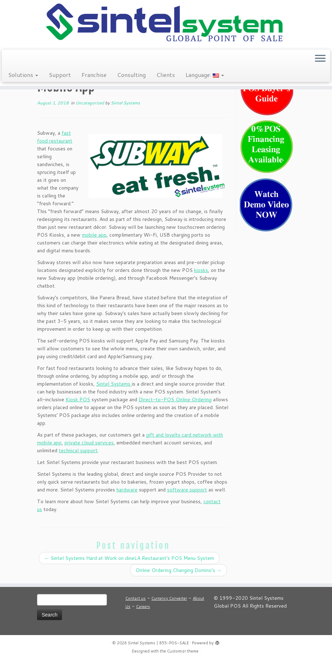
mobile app (94, 234)
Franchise (94, 75)
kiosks (201, 270)
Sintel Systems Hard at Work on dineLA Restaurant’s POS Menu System (129, 558)
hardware (127, 489)
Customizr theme (182, 651)
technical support (78, 450)
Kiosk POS (78, 399)
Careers (143, 606)
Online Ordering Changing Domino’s (178, 570)
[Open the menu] (320, 58)
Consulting (131, 75)
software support (187, 489)
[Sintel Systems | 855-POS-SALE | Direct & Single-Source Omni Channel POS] (166, 24)
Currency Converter (169, 598)
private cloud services (89, 442)
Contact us (135, 598)
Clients (165, 75)
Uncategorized (90, 103)
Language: (205, 75)
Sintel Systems (125, 103)
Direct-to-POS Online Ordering (175, 399)
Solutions (23, 75)
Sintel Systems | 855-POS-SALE (158, 643)
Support (60, 75)
